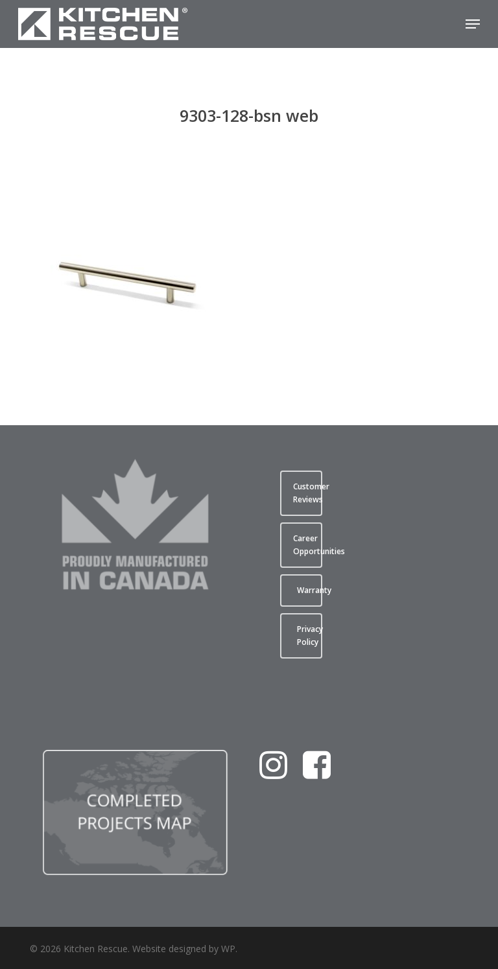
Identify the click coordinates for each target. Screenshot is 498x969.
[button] (473, 24)
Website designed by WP (183, 948)
